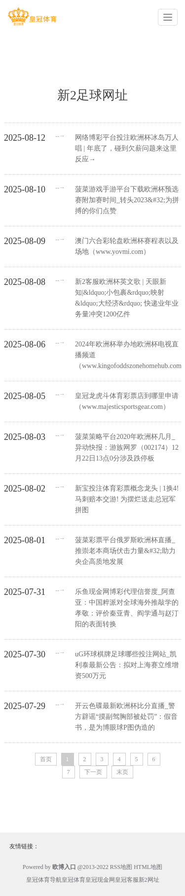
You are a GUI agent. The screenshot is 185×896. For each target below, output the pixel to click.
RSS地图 (121, 867)
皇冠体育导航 (44, 879)
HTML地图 (148, 867)
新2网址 (149, 879)
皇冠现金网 (100, 879)
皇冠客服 (127, 879)
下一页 (93, 772)
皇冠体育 (73, 879)
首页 (46, 759)
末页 (122, 772)
